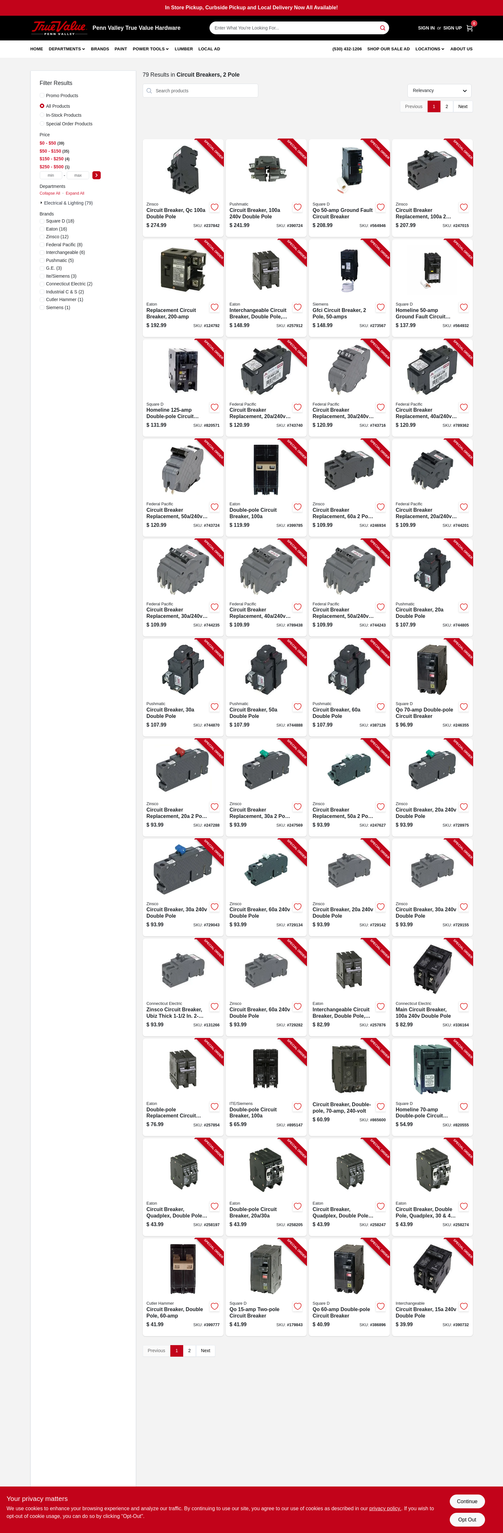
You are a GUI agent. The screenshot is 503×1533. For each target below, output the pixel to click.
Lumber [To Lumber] (184, 48)
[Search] (383, 27)
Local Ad (209, 48)
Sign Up (452, 27)
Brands (100, 48)
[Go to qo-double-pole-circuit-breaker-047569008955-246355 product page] (432, 688)
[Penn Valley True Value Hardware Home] (59, 28)
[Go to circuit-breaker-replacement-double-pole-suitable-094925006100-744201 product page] (432, 488)
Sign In (426, 27)
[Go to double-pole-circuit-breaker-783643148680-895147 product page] (266, 1087)
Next (463, 106)
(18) (60, 220)
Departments (65, 48)
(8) (64, 244)
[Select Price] (96, 175)
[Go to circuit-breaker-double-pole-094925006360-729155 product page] (432, 888)
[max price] (78, 175)
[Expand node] (42, 202)
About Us (461, 48)
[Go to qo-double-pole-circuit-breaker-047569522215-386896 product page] (349, 1287)
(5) (60, 260)
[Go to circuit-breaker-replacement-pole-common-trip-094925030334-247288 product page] (183, 788)
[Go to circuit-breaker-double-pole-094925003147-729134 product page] (266, 888)
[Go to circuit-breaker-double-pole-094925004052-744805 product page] (432, 588)
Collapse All (50, 193)
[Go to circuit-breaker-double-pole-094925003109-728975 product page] (432, 788)
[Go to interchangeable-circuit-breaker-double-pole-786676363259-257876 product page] (349, 987)
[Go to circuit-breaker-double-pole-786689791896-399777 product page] (183, 1287)
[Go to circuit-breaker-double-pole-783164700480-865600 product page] (349, 1087)
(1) (64, 299)
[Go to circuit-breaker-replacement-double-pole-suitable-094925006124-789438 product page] (266, 588)
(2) (69, 283)
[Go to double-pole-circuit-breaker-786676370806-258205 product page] (266, 1187)
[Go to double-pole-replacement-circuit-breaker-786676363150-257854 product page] (183, 1087)
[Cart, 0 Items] (469, 28)
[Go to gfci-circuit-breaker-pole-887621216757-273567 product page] (349, 288)
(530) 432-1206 (347, 48)
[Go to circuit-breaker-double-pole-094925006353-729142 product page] (349, 888)
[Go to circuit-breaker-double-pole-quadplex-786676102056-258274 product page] (432, 1187)
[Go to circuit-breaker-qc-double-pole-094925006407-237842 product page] (183, 188)
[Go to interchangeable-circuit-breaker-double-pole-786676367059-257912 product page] (266, 288)
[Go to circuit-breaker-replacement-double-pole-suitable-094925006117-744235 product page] (183, 588)
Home (36, 48)
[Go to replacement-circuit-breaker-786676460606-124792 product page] (183, 288)
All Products (58, 106)
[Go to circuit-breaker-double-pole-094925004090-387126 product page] (349, 688)
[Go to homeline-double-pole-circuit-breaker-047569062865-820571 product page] (183, 388)
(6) (65, 252)
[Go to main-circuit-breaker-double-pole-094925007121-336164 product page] (432, 987)
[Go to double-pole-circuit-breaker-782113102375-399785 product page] (266, 488)
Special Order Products (69, 123)
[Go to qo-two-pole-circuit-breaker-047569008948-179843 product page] (266, 1287)
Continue (467, 1501)
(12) (57, 236)
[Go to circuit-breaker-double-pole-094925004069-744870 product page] (183, 688)
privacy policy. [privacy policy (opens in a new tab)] (385, 1508)
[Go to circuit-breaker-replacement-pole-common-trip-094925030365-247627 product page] (349, 788)
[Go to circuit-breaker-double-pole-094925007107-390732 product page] (432, 1287)
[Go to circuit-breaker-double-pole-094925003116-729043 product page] (183, 888)
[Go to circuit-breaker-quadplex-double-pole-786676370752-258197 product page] (183, 1187)
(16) (56, 229)
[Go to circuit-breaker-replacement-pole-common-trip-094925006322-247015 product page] (432, 188)
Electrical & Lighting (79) (68, 203)
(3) (54, 268)
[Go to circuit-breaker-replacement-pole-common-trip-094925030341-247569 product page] (266, 788)
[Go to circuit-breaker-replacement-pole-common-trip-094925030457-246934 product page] (349, 488)
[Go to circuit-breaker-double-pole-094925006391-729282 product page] (266, 987)
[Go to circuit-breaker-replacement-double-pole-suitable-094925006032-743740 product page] (266, 388)
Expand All (75, 193)
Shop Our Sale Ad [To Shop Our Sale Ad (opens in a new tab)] (388, 48)
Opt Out (467, 1519)
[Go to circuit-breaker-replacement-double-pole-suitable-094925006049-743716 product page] (349, 388)
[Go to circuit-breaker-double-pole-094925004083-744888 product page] (266, 688)
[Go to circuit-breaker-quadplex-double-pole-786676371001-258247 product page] (349, 1187)
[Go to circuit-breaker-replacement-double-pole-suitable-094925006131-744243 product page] (349, 588)
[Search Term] (299, 27)
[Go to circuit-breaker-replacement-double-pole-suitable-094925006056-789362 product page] (432, 388)
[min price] (51, 175)
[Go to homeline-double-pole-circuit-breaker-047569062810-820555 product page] (432, 1087)
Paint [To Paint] (121, 48)
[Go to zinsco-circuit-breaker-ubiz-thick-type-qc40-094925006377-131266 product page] (183, 987)
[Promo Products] (42, 95)
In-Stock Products (64, 115)
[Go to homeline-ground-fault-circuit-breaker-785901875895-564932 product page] (432, 288)
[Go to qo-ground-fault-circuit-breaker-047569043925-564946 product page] (349, 188)
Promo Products (62, 95)
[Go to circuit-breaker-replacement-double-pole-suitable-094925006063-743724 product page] (183, 488)
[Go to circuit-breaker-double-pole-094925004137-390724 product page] (266, 188)
